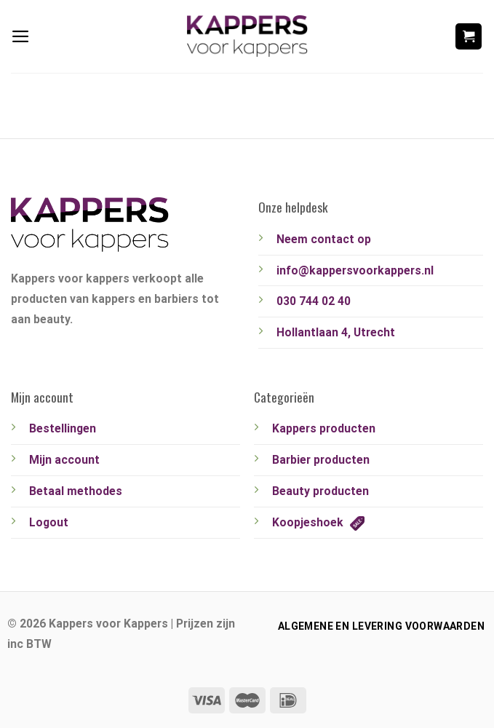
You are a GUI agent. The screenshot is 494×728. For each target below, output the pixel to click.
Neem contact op (323, 239)
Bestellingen (62, 428)
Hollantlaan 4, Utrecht (335, 332)
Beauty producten (320, 491)
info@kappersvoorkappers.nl (355, 270)
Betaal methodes (75, 491)
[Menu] (21, 36)
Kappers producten (323, 428)
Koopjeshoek (318, 522)
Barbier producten (321, 460)
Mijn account (64, 460)
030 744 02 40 (313, 301)
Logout (48, 522)
